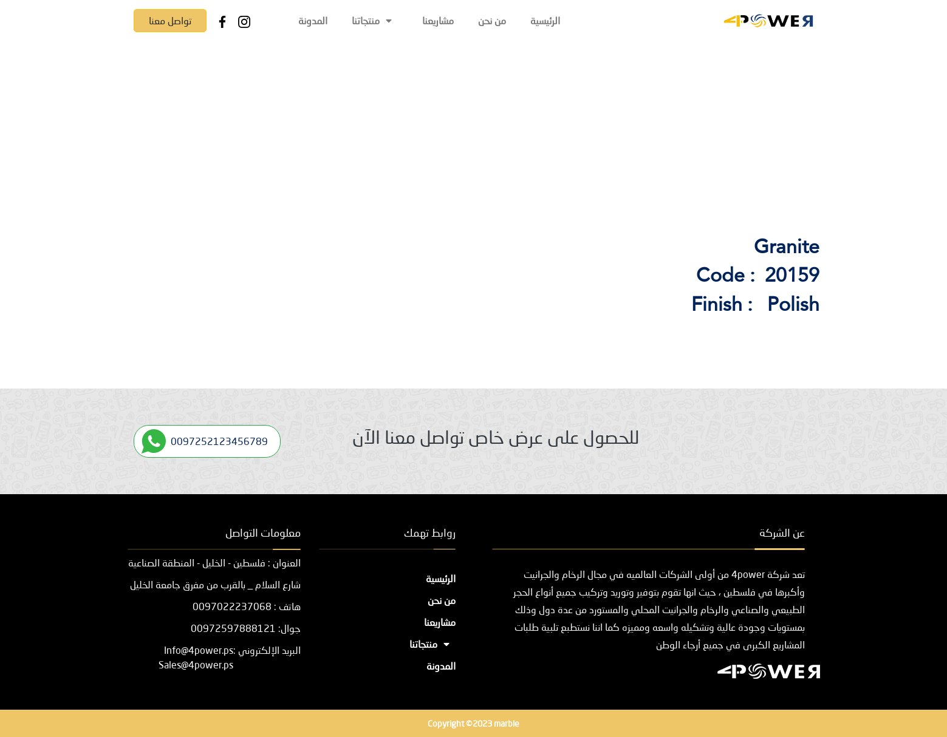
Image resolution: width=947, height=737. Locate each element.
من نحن (492, 20)
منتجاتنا (375, 20)
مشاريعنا (438, 20)
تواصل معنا (170, 20)
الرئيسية (545, 20)
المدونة (312, 20)
